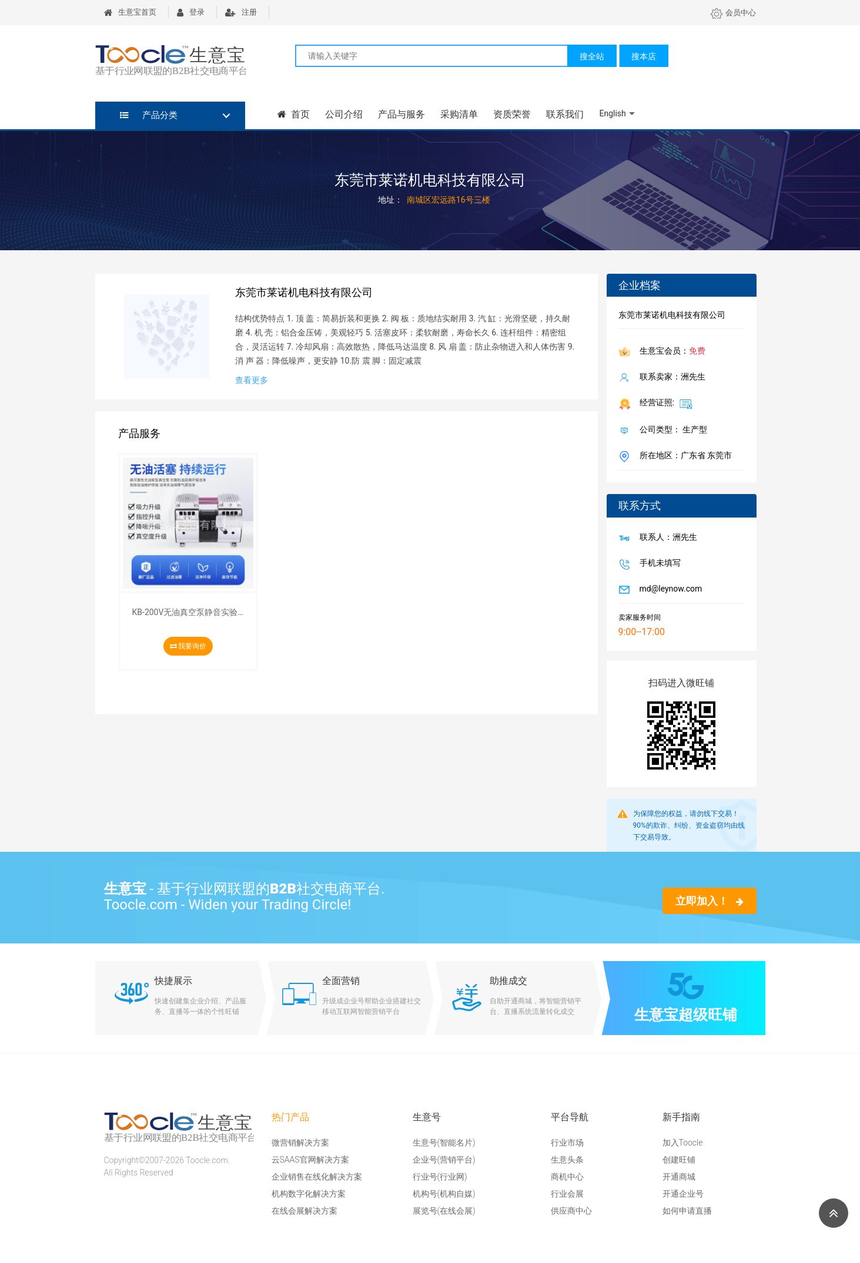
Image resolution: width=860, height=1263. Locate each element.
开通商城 (678, 1176)
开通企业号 (683, 1193)
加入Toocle (682, 1142)
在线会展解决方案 (304, 1210)
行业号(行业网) (440, 1176)
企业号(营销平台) (444, 1159)
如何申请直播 (687, 1210)
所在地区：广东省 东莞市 (683, 456)
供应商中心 (571, 1210)
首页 (293, 114)
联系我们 (565, 114)
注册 (241, 12)
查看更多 (251, 380)
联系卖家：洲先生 (670, 378)
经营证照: (664, 403)
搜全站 (592, 56)
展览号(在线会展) (444, 1210)
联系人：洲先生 (666, 538)
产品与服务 (401, 114)
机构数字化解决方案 (309, 1193)
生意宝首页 (130, 12)
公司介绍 (344, 114)
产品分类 (149, 115)
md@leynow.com (668, 590)
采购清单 (459, 114)
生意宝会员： (670, 352)
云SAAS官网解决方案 (310, 1159)
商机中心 (567, 1176)
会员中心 (733, 12)
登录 (191, 12)
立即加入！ (709, 901)
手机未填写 (658, 564)
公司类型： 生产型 (671, 430)
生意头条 (567, 1159)
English (612, 113)
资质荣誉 (512, 114)
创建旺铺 (678, 1159)
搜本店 (643, 56)
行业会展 (567, 1193)
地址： (390, 199)
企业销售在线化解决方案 (317, 1176)
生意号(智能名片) (444, 1142)
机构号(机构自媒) (444, 1193)
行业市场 (567, 1142)
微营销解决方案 (300, 1142)
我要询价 (188, 646)
